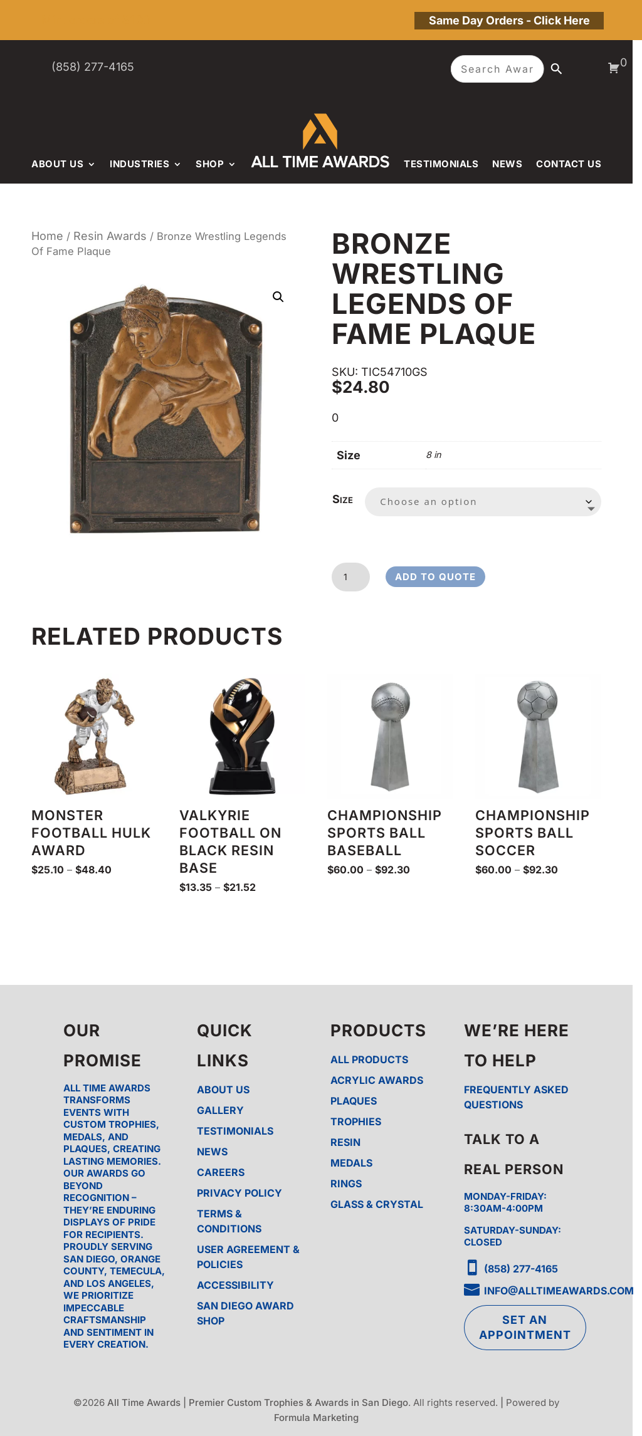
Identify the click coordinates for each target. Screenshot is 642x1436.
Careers (221, 1172)
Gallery (220, 1110)
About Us (57, 164)
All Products (369, 1059)
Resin (345, 1142)
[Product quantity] (350, 577)
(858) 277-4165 (92, 66)
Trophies (355, 1121)
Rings (346, 1183)
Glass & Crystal (376, 1204)
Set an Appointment (525, 1327)
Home (47, 235)
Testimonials (441, 164)
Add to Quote (435, 577)
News (507, 164)
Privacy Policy (239, 1193)
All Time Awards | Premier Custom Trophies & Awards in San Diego (257, 1402)
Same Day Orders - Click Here (509, 20)
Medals (351, 1163)
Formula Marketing (316, 1417)
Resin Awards (110, 235)
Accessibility (235, 1285)
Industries (139, 164)
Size (342, 499)
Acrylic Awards (376, 1080)
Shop (210, 164)
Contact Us (568, 164)
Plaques (353, 1101)
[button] (278, 297)
